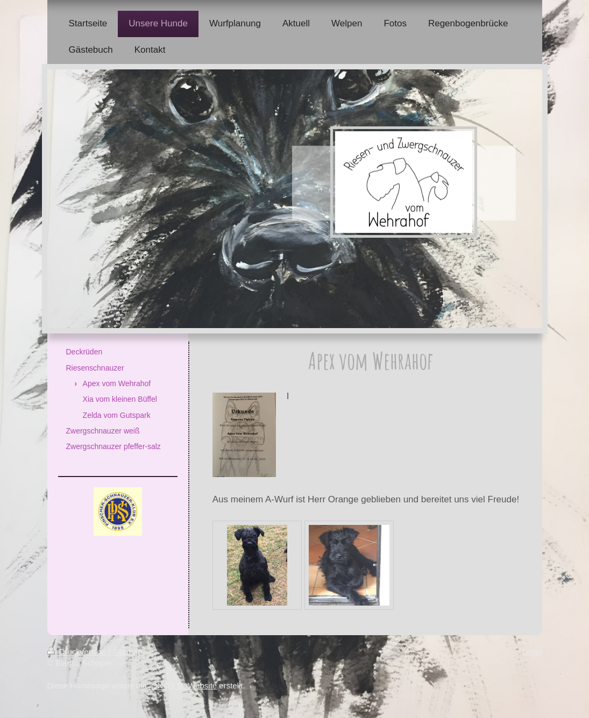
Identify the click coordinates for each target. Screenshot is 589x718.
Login (532, 651)
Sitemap (127, 651)
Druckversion (78, 651)
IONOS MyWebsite (183, 685)
